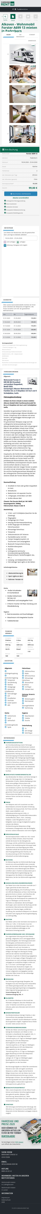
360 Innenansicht (20, 35)
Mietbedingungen (9, 738)
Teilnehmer (5, 171)
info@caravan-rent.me (10, 1164)
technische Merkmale (8, 632)
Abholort (5, 158)
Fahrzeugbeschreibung (9, 372)
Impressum (6, 1197)
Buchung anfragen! (21, 194)
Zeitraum (5, 162)
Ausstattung (8, 661)
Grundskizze (32, 40)
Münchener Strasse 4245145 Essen (9, 1155)
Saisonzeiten (7, 300)
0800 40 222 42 (7, 1171)
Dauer (4, 166)
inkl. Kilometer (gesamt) (9, 179)
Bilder (9, 34)
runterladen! (8, 1136)
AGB (3, 1202)
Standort (32, 34)
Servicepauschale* (8, 184)
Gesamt (4, 188)
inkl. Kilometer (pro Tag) (9, 175)
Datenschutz (6, 1200)
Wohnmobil (5, 154)
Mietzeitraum (8, 228)
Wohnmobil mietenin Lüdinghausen (8, 1183)
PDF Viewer (19, 1142)
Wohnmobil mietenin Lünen (8, 1188)
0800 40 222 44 (22, 9)
